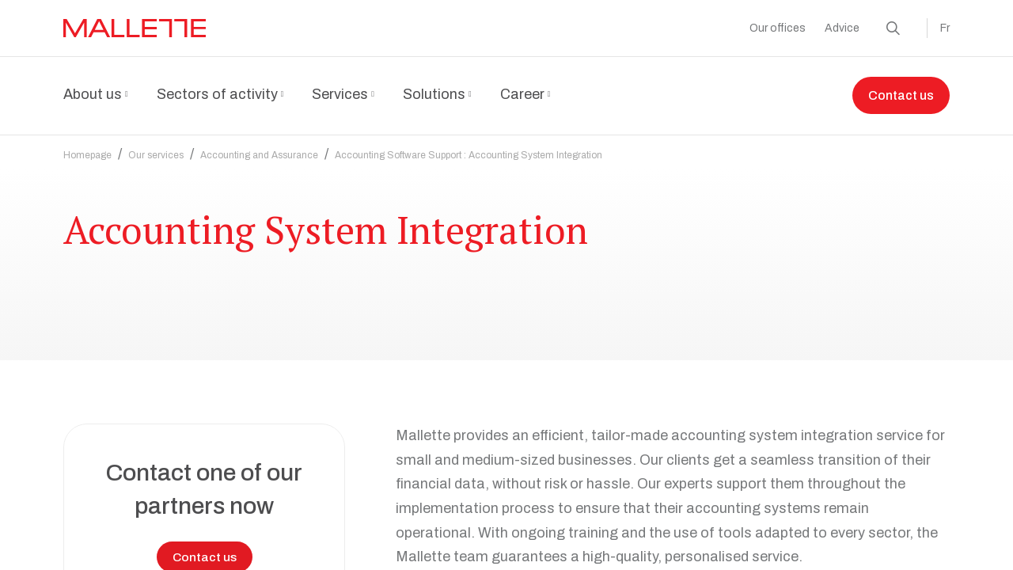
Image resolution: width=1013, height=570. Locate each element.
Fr (945, 28)
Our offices (777, 28)
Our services (156, 145)
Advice (842, 28)
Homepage (87, 145)
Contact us (901, 96)
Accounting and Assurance (259, 145)
